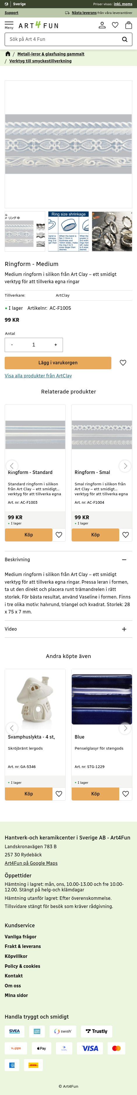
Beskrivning (17, 560)
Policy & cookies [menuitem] (22, 966)
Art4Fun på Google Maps (31, 863)
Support (11, 13)
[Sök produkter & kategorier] (68, 40)
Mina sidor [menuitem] (16, 995)
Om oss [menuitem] (13, 986)
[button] (9, 25)
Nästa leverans (84, 13)
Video (11, 630)
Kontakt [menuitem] (14, 976)
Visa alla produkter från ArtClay (38, 376)
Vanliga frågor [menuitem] (20, 937)
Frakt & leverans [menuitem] (23, 946)
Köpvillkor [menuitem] (16, 956)
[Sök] (124, 40)
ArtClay (62, 296)
